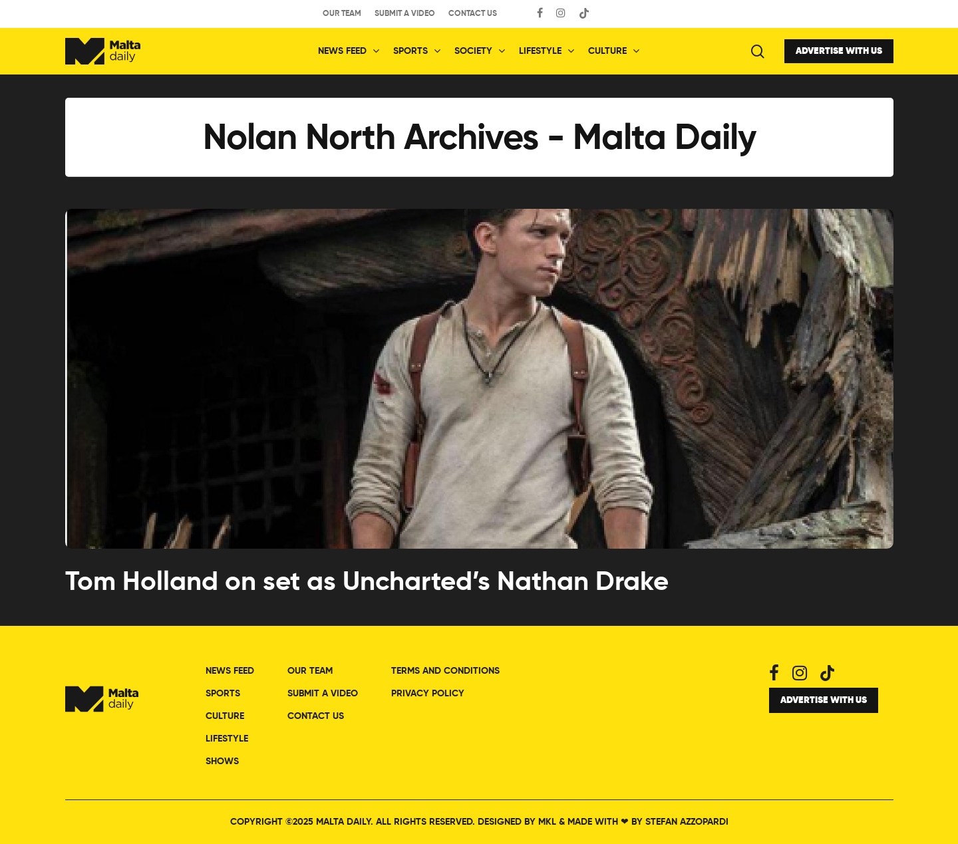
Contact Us (472, 14)
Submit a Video (405, 14)
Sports (416, 51)
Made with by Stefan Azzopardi (647, 822)
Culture (613, 51)
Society (479, 51)
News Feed (348, 51)
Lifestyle (546, 51)
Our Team (342, 14)
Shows (222, 761)
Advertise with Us (839, 51)
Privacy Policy (427, 693)
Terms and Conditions (445, 671)
